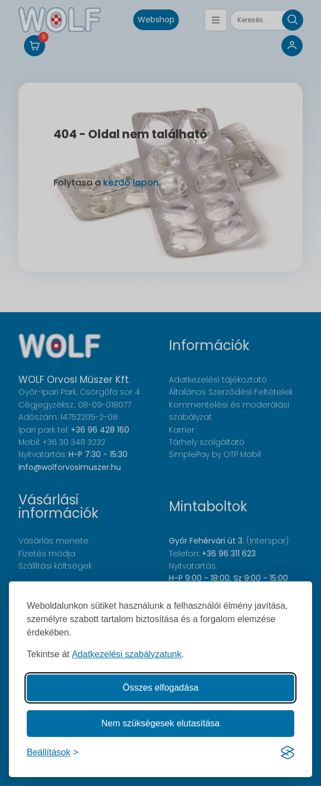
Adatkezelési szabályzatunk (127, 654)
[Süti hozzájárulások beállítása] (53, 752)
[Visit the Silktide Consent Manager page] (287, 752)
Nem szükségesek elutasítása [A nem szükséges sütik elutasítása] (160, 723)
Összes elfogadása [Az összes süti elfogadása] (160, 687)
